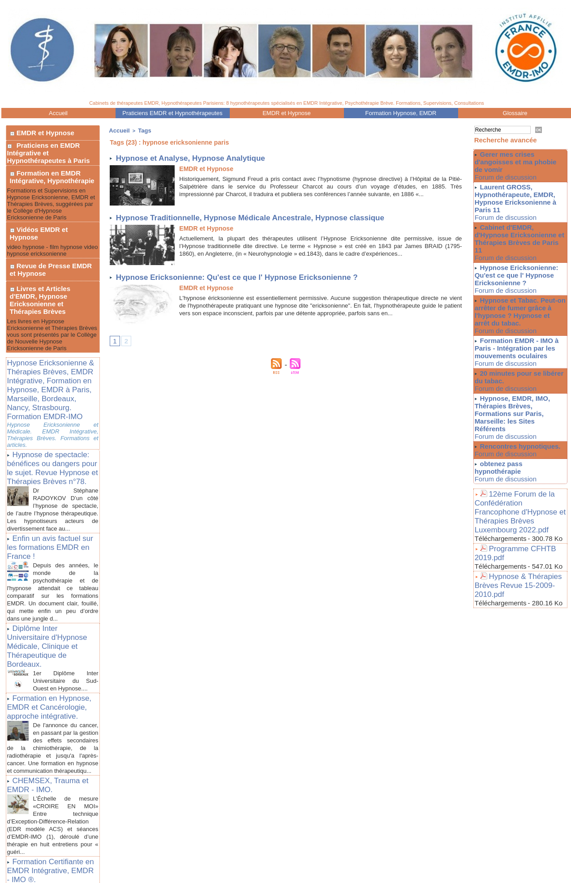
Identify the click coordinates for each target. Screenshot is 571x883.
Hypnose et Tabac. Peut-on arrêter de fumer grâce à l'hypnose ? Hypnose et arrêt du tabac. (518, 295)
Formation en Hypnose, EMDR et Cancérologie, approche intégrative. (52, 615)
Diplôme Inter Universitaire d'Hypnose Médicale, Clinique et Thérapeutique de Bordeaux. (52, 568)
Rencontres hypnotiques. (517, 415)
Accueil (58, 113)
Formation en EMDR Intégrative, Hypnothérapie (49, 168)
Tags (140, 130)
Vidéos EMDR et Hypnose (51, 216)
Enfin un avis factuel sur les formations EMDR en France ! (48, 487)
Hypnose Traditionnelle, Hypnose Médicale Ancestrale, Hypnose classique (266, 216)
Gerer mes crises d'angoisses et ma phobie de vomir (517, 161)
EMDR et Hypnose (286, 113)
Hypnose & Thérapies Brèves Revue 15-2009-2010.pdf (520, 520)
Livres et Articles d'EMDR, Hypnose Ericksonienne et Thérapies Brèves (52, 264)
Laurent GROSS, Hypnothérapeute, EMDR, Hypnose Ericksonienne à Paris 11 (513, 195)
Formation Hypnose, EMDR (401, 113)
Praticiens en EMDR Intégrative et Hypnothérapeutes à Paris (48, 147)
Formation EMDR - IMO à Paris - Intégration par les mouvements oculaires (514, 330)
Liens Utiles (287, 877)
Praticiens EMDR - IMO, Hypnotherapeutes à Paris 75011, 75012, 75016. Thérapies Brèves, (248, 860)
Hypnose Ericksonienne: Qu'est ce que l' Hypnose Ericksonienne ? (251, 275)
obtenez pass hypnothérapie (522, 432)
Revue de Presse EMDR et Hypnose (52, 243)
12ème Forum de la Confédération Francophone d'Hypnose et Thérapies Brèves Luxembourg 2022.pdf (518, 464)
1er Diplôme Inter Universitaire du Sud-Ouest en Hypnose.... (66, 590)
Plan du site (279, 866)
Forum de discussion (499, 176)
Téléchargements (501, 482)
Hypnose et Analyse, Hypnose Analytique (199, 156)
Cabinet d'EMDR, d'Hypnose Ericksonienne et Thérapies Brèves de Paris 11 (519, 230)
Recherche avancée (505, 140)
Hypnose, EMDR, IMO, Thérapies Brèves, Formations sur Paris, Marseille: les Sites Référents (520, 388)
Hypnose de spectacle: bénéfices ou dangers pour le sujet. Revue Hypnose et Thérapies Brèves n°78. (47, 410)
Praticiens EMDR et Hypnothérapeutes (172, 113)
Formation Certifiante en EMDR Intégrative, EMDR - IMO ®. (51, 784)
